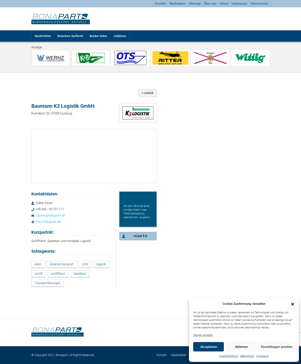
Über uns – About (216, 3)
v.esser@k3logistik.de (50, 215)
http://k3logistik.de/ (49, 222)
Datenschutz (247, 356)
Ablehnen (241, 347)
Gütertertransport (62, 264)
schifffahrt (58, 274)
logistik (101, 264)
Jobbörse (120, 36)
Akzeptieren (208, 347)
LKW (85, 264)
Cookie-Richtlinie (228, 356)
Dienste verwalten (203, 335)
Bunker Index (98, 36)
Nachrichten (43, 36)
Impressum (262, 356)
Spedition (79, 274)
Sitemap (194, 3)
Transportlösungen (47, 283)
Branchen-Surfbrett (70, 36)
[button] (293, 304)
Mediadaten (177, 3)
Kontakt (160, 3)
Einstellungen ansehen (276, 347)
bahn (38, 264)
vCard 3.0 (140, 236)
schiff (38, 274)
